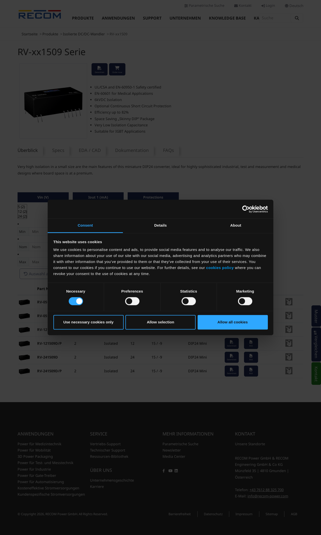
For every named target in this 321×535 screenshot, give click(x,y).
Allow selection (160, 322)
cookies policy (220, 267)
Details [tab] (160, 225)
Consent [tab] (85, 225)
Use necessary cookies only (88, 322)
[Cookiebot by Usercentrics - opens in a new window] (246, 209)
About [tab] (235, 225)
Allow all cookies (232, 322)
